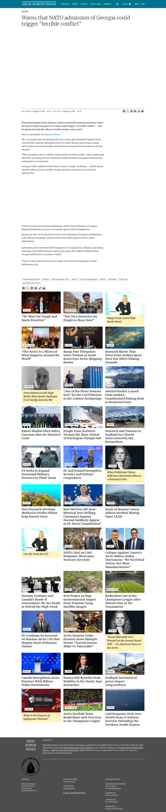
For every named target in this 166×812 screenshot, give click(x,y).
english (123, 280)
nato (74, 280)
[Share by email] (135, 111)
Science (84, 4)
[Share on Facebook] (124, 111)
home (102, 280)
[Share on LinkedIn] (131, 111)
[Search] (117, 4)
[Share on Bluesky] (142, 111)
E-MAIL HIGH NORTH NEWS (74, 793)
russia (46, 280)
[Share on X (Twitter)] (127, 111)
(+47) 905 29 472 (114, 788)
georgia (112, 280)
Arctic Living (95, 4)
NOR (136, 4)
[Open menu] (127, 4)
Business (65, 4)
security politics (31, 283)
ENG (143, 4)
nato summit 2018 (60, 280)
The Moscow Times (50, 134)
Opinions (107, 4)
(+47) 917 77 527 (69, 788)
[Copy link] (139, 111)
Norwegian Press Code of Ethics (78, 748)
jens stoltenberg (88, 280)
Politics (75, 4)
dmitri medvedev (31, 280)
